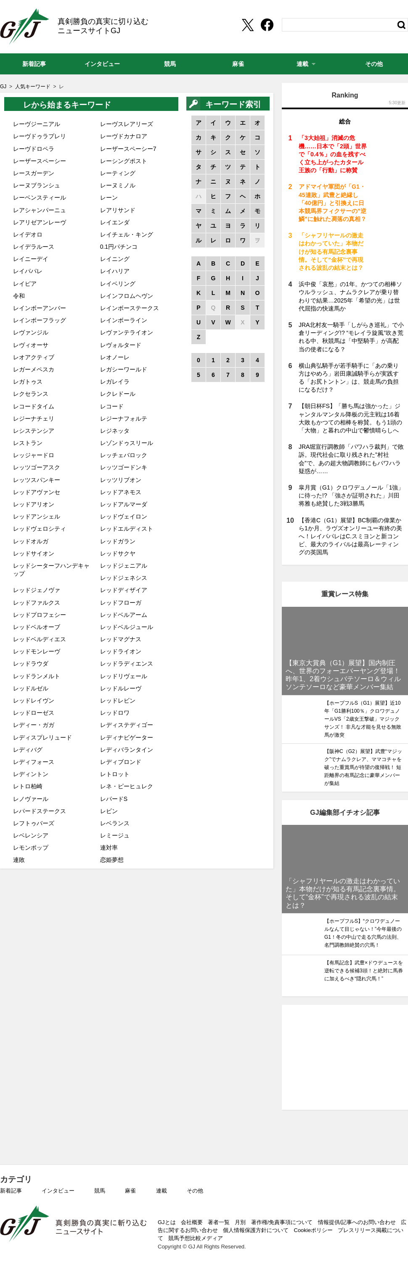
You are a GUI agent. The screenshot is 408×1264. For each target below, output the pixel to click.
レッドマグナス (120, 639)
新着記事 (11, 1191)
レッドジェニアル (123, 565)
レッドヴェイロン (123, 516)
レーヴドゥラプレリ (39, 136)
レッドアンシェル (36, 516)
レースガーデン (33, 173)
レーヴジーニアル (36, 124)
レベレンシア (30, 835)
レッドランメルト (36, 676)
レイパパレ (27, 271)
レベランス (115, 823)
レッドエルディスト (126, 528)
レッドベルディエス (39, 639)
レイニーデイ (30, 258)
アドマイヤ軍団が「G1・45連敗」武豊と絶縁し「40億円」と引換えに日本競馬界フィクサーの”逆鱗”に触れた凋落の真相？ (332, 202)
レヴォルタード (120, 345)
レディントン (30, 774)
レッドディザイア (123, 590)
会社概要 (192, 1222)
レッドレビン (117, 700)
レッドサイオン (33, 553)
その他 (195, 1191)
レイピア (25, 283)
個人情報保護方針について (256, 1230)
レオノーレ (115, 357)
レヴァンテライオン (126, 332)
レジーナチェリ (33, 418)
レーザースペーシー (39, 161)
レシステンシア (33, 430)
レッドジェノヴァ (36, 590)
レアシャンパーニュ (39, 210)
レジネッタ (115, 430)
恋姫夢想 (112, 859)
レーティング (117, 173)
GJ (24, 26)
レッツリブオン (120, 480)
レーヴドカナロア (123, 136)
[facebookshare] (267, 24)
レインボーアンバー (39, 308)
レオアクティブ (33, 357)
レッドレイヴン (33, 700)
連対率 (109, 847)
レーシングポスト (123, 161)
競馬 (99, 1191)
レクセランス (30, 393)
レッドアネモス (120, 492)
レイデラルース (33, 246)
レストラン (27, 443)
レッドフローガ (120, 602)
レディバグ (27, 749)
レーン (109, 197)
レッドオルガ (30, 541)
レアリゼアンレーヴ (39, 222)
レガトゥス (27, 381)
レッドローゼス (33, 712)
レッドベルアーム (123, 614)
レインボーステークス (129, 308)
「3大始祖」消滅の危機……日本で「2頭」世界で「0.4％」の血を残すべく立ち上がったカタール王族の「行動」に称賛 (333, 154)
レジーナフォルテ (123, 418)
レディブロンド (120, 761)
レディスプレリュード (42, 737)
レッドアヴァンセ (36, 492)
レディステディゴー (126, 725)
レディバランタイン (126, 749)
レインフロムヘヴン (126, 295)
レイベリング (117, 283)
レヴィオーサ (30, 345)
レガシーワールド (123, 369)
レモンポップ (30, 847)
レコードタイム (33, 406)
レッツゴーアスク (36, 467)
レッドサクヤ (117, 553)
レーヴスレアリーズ (126, 124)
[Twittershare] (247, 24)
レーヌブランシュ (36, 185)
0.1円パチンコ (119, 246)
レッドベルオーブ (36, 627)
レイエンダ (115, 222)
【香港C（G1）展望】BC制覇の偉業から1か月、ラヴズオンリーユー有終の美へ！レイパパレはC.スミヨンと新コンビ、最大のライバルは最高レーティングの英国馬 (350, 536)
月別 (240, 1222)
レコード (112, 406)
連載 (161, 1191)
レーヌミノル (117, 185)
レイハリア (115, 271)
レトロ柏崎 (27, 786)
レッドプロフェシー (39, 614)
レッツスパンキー (36, 480)
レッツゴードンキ (123, 467)
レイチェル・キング (126, 234)
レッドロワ (115, 712)
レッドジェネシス (123, 577)
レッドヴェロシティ (39, 528)
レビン (109, 811)
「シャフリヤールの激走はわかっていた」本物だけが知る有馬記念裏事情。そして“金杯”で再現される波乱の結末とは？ (331, 251)
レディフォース (33, 761)
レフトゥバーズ (33, 823)
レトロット (115, 774)
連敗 (19, 859)
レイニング (115, 258)
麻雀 (130, 1191)
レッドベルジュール (126, 627)
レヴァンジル (30, 332)
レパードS (113, 798)
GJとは (167, 1222)
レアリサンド (117, 210)
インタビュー (58, 1191)
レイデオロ (27, 234)
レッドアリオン (33, 504)
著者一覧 (219, 1222)
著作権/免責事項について (282, 1222)
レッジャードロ (33, 455)
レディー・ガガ (33, 725)
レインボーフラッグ (39, 320)
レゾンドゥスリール (126, 443)
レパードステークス (39, 811)
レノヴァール (30, 798)
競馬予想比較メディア (195, 1238)
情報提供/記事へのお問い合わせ (357, 1222)
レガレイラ (115, 381)
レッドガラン (117, 541)
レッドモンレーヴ (36, 651)
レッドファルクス (36, 602)
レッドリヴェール (123, 676)
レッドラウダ (30, 663)
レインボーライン (123, 320)
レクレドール (117, 393)
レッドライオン (120, 651)
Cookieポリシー (313, 1230)
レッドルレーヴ (120, 688)
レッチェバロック (123, 455)
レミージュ (115, 835)
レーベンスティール (39, 197)
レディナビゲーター (126, 737)
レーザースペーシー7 (128, 148)
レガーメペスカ (33, 369)
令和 (19, 295)
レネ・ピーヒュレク (126, 786)
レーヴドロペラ (33, 148)
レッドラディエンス (126, 663)
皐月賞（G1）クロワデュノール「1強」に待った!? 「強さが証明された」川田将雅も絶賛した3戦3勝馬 (351, 495)
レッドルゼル (30, 688)
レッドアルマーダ (123, 504)
